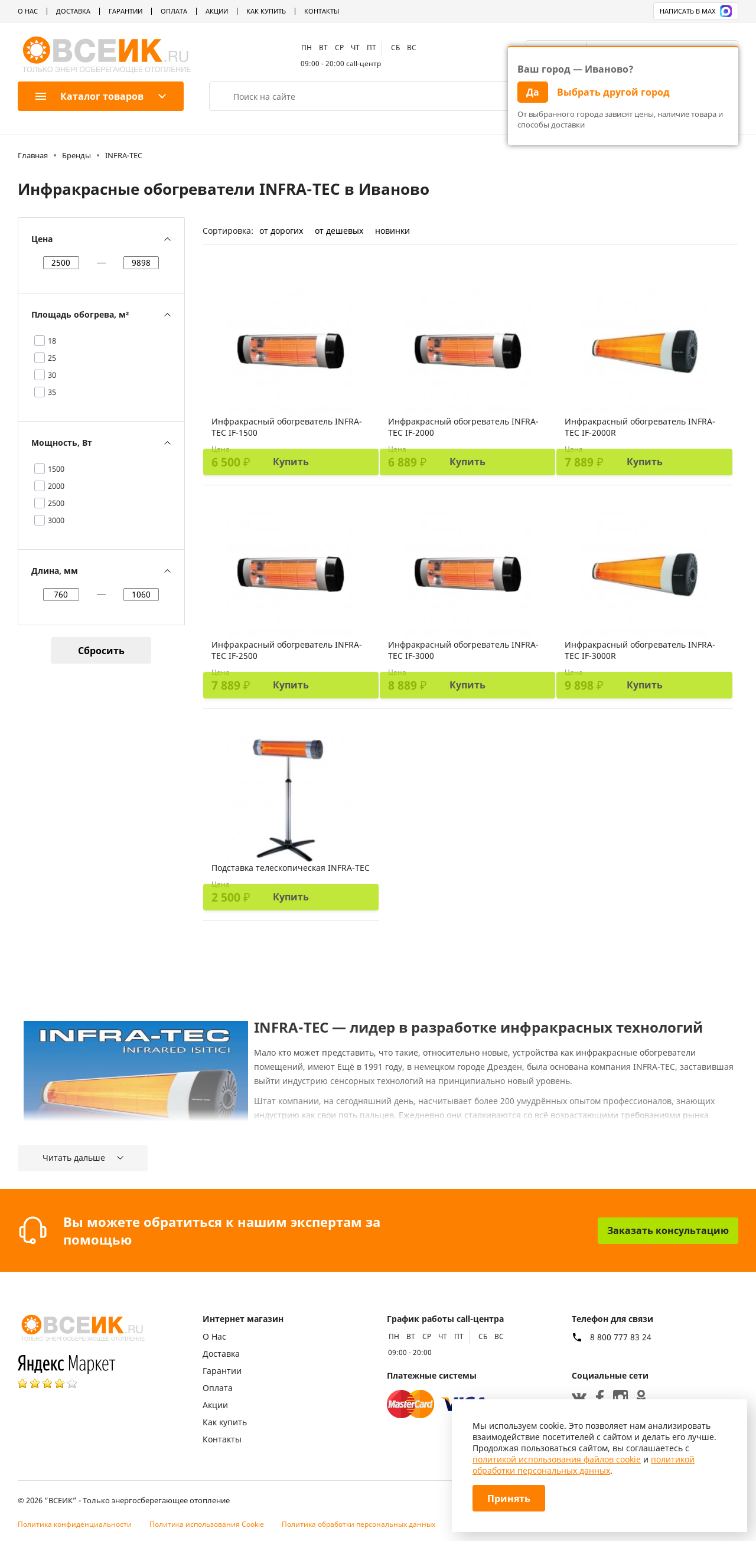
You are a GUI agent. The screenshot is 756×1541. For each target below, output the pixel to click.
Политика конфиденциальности (75, 1524)
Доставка (73, 10)
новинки (392, 230)
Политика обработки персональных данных (358, 1524)
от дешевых (339, 230)
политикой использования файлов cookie (556, 1459)
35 (52, 392)
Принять (508, 1498)
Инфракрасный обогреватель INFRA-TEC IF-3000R (640, 650)
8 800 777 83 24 (620, 1337)
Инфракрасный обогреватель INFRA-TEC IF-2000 (463, 427)
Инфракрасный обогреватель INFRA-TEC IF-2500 (286, 650)
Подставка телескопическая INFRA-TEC (290, 867)
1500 (56, 468)
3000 (56, 520)
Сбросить (101, 650)
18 (52, 340)
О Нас (28, 10)
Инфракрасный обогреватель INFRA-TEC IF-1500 (286, 427)
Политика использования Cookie (206, 1524)
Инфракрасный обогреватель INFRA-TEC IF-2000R (640, 427)
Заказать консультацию (668, 1230)
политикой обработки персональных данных (583, 1465)
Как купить (266, 10)
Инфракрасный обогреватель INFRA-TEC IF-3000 (463, 650)
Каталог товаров (89, 96)
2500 (56, 503)
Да (532, 92)
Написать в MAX (696, 11)
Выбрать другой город (613, 92)
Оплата (174, 10)
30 (52, 375)
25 (52, 357)
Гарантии (125, 10)
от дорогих (281, 230)
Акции (217, 10)
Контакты (321, 10)
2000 (56, 486)
